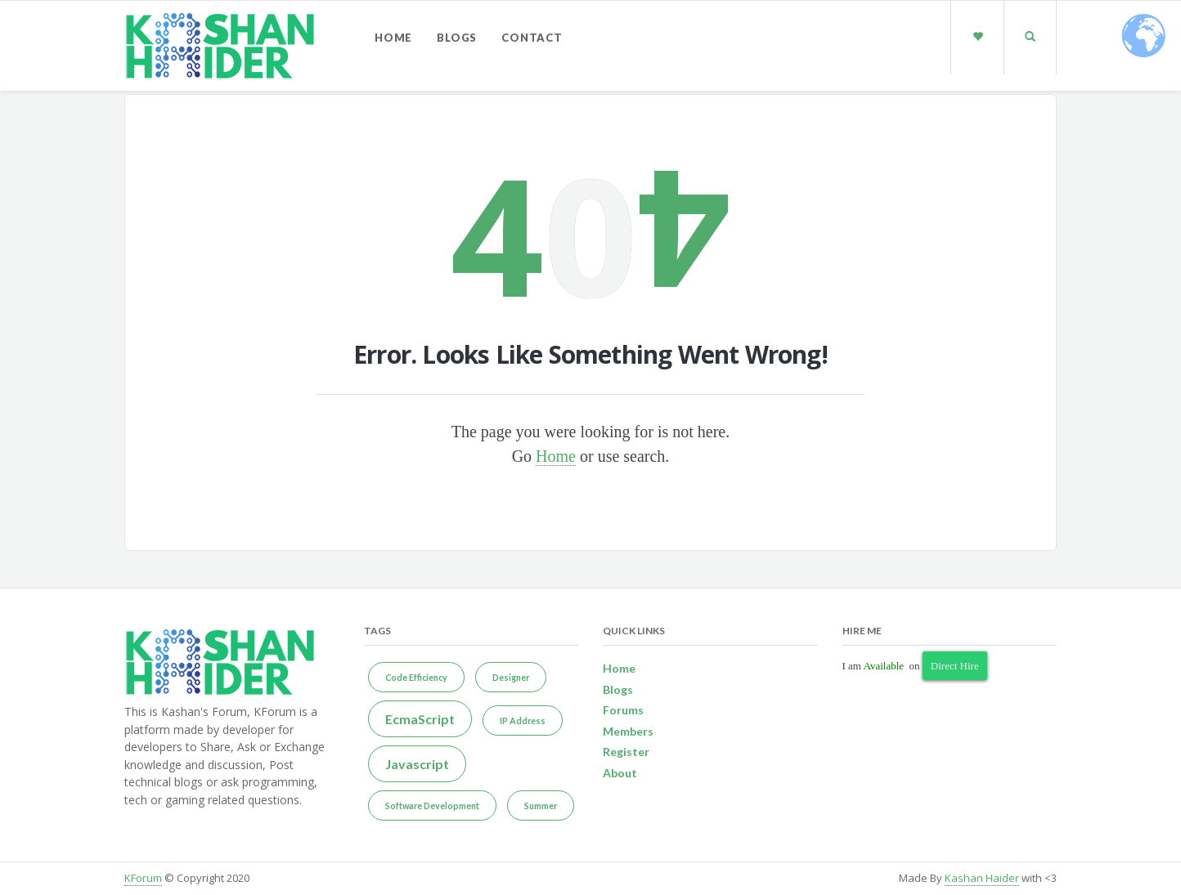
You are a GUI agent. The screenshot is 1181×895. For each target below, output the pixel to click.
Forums (623, 710)
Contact (532, 37)
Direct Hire (955, 666)
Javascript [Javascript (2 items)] (417, 764)
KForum (143, 877)
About (620, 773)
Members (628, 731)
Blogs (457, 37)
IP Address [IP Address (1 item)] (523, 720)
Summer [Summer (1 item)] (540, 805)
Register (626, 752)
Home (393, 37)
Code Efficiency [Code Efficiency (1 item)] (416, 677)
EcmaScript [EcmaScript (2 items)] (420, 719)
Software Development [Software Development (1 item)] (432, 805)
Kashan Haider (982, 877)
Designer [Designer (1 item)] (510, 677)
